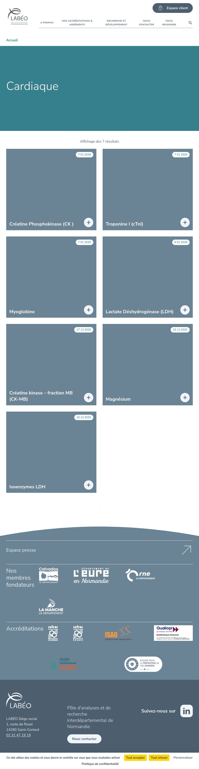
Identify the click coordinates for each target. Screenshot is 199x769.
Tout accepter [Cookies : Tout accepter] (135, 758)
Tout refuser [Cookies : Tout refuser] (159, 758)
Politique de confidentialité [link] (100, 764)
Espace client (172, 8)
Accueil (12, 40)
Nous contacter (84, 738)
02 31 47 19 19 (18, 735)
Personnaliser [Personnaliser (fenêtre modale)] (183, 758)
